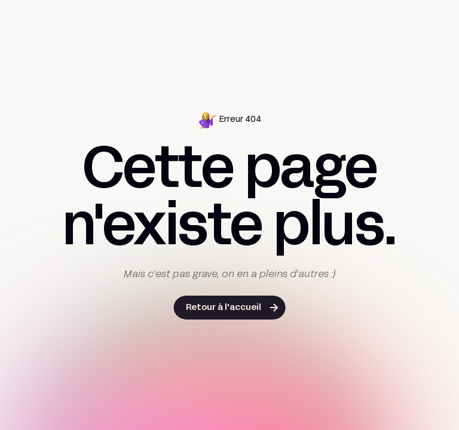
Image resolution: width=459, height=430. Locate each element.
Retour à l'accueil (223, 308)
